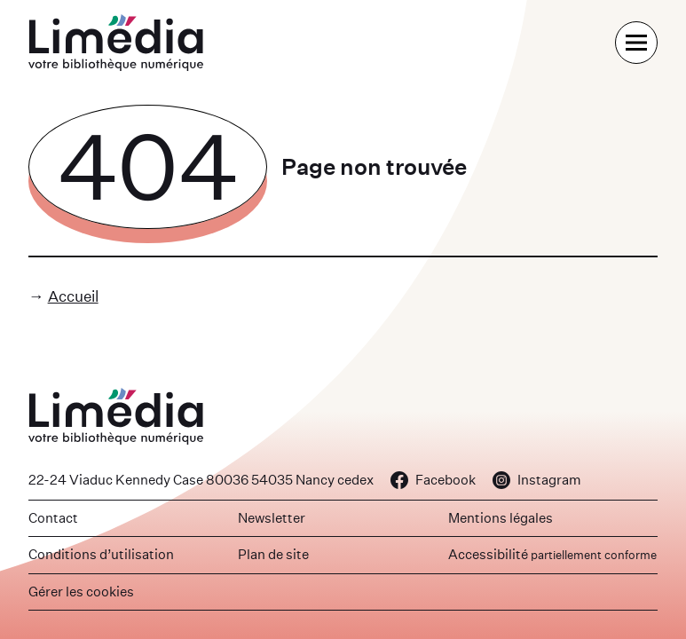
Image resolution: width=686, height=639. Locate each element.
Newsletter (271, 517)
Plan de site (273, 554)
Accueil (73, 296)
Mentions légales (500, 517)
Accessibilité (552, 554)
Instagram (537, 479)
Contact (53, 517)
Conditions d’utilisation (101, 554)
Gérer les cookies (81, 591)
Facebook (433, 479)
